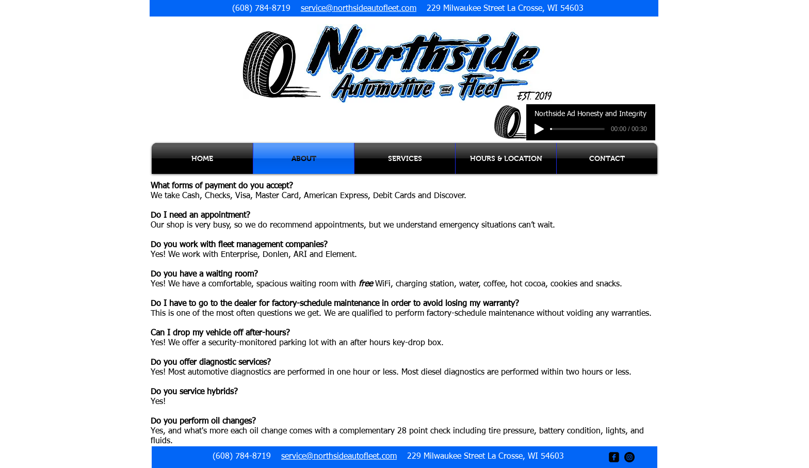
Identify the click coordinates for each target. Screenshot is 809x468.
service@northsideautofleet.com (358, 9)
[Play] (539, 129)
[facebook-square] (614, 457)
